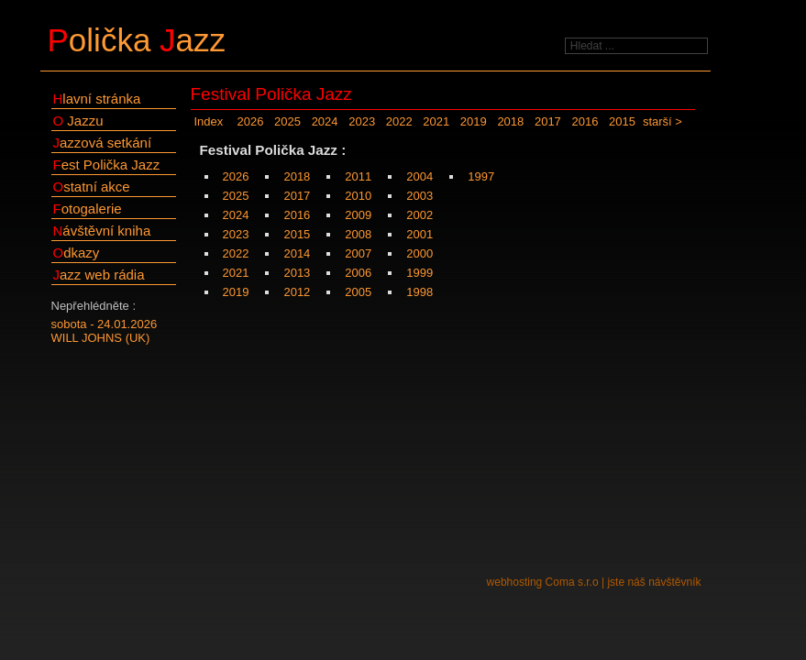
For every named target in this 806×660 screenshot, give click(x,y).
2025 (287, 121)
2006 (358, 273)
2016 (584, 121)
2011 (358, 176)
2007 (358, 253)
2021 (436, 121)
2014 (296, 253)
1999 (419, 273)
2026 (250, 121)
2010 (358, 196)
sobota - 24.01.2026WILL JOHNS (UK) (104, 331)
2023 (361, 121)
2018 (510, 121)
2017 (548, 121)
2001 (419, 234)
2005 (358, 292)
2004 (419, 176)
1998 (419, 292)
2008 (358, 234)
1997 (481, 176)
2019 (473, 121)
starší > (662, 121)
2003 (419, 196)
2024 (325, 121)
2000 (419, 253)
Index (209, 121)
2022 (399, 121)
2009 (358, 215)
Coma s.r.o (572, 582)
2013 (296, 273)
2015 (622, 121)
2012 (296, 292)
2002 (419, 215)
